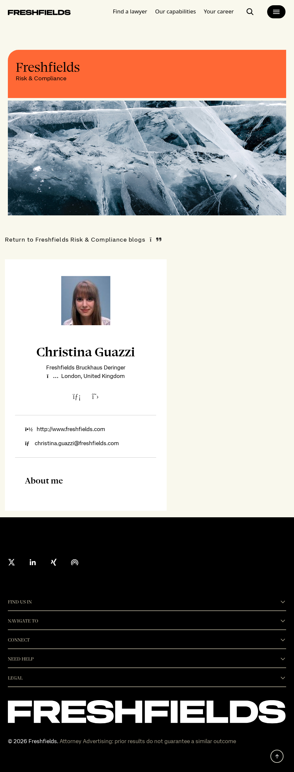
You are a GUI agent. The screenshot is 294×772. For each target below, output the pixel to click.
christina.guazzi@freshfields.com (77, 443)
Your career (219, 11)
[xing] (54, 562)
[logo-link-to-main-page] (39, 13)
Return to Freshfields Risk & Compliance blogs (75, 239)
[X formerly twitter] (12, 562)
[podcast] (75, 562)
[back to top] (277, 756)
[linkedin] (33, 562)
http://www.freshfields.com (71, 429)
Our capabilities (175, 11)
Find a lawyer (130, 11)
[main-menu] (276, 12)
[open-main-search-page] (250, 12)
